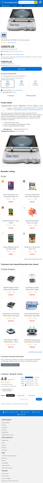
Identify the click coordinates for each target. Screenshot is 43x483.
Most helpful (32, 395)
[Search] (36, 2)
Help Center (25, 412)
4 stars (22, 379)
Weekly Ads (21, 414)
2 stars (22, 383)
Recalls (3, 460)
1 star (23, 385)
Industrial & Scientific (18, 108)
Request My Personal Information (10, 481)
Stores (3, 443)
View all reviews (7, 390)
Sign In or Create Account (10, 412)
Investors (4, 430)
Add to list (10, 95)
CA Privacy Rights (6, 478)
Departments (6, 6)
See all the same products (35, 352)
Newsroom (4, 427)
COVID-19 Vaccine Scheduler (9, 456)
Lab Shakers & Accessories (35, 109)
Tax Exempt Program (7, 468)
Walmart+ (4, 447)
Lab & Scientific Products (30, 108)
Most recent (10, 395)
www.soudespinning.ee (18, 54)
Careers (4, 425)
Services (14, 6)
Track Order (36, 412)
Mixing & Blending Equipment (21, 109)
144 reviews (13, 42)
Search (39, 399)
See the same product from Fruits (33, 259)
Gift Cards (4, 450)
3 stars (22, 381)
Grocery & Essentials (30, 6)
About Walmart (5, 422)
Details (14, 92)
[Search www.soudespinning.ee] (26, 2)
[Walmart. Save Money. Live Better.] (9, 2)
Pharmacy (4, 458)
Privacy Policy (5, 476)
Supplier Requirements (7, 434)
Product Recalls (6, 465)
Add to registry (31, 95)
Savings (20, 6)
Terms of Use (5, 473)
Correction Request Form (10, 365)
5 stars (22, 377)
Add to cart (21, 69)
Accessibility (5, 463)
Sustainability (5, 432)
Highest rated (21, 395)
